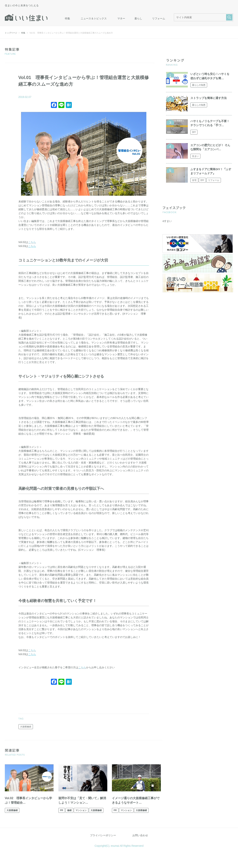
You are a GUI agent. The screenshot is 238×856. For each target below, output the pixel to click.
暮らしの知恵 (198, 85)
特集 (67, 18)
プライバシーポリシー (103, 835)
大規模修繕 (25, 726)
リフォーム (158, 18)
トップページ (11, 33)
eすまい (167, 221)
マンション (81, 810)
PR (61, 810)
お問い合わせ (140, 835)
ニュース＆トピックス (94, 18)
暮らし (138, 18)
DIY (194, 132)
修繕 (69, 810)
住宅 (194, 180)
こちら (32, 242)
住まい (195, 156)
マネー (121, 18)
